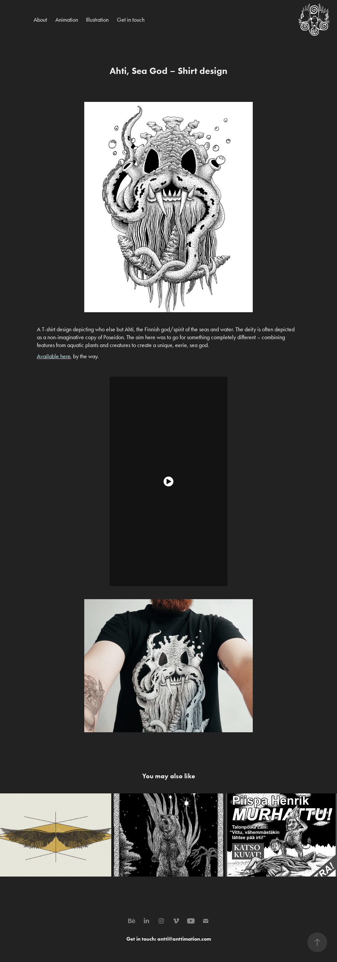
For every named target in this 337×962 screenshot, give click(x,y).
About (40, 19)
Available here (53, 356)
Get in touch (130, 19)
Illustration (97, 19)
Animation (66, 19)
